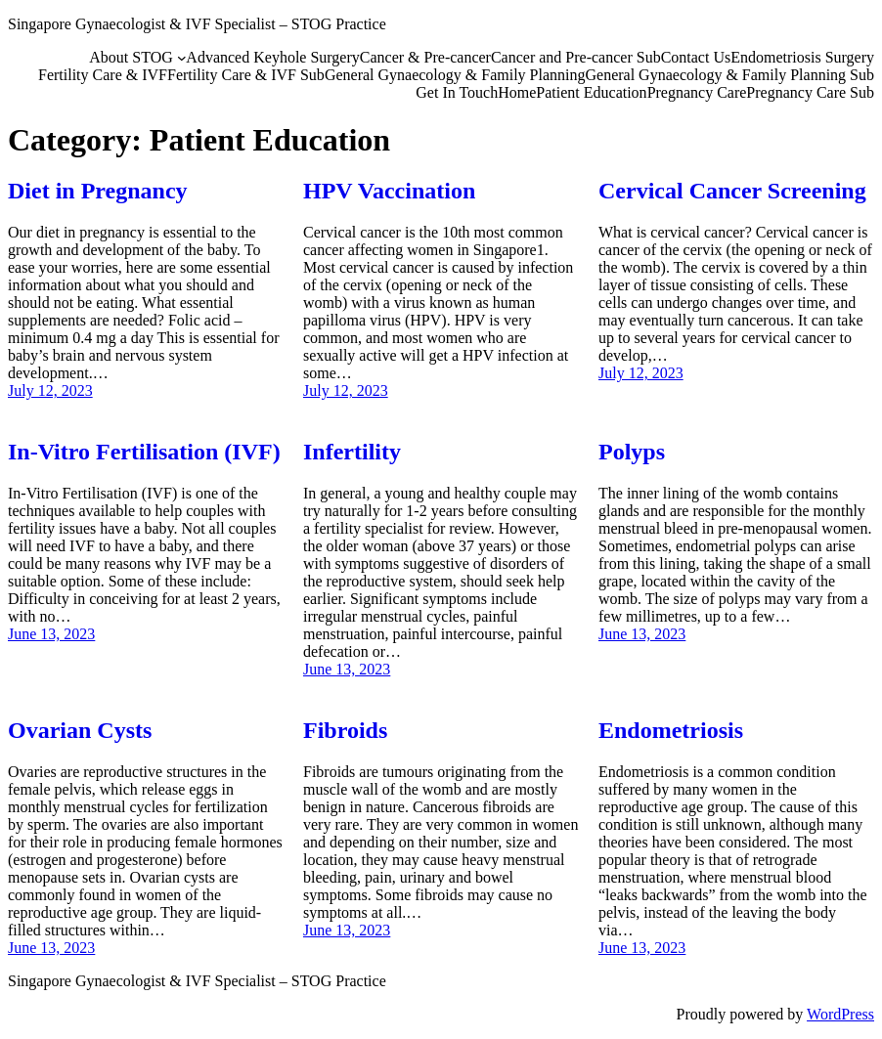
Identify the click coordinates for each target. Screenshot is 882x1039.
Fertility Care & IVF (102, 74)
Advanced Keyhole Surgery (272, 57)
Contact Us (696, 57)
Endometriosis (670, 730)
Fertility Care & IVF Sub (246, 74)
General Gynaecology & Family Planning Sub (729, 74)
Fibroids (345, 730)
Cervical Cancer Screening (732, 190)
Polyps (631, 451)
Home (517, 92)
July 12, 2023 (50, 390)
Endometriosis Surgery (802, 57)
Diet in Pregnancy (98, 190)
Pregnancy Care (697, 92)
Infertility (352, 451)
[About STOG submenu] (182, 58)
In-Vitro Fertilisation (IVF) (144, 451)
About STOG (131, 57)
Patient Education (591, 92)
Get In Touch (457, 92)
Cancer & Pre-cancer (425, 57)
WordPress (840, 1014)
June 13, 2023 (51, 634)
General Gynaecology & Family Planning (455, 74)
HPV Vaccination (389, 190)
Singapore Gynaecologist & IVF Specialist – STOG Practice (197, 24)
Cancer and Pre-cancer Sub (576, 57)
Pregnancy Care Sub (810, 92)
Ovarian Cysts (80, 730)
